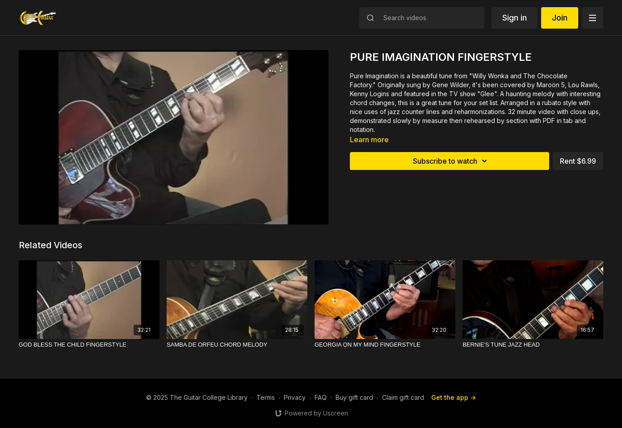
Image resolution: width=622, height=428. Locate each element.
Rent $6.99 (578, 161)
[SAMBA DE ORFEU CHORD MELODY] (237, 344)
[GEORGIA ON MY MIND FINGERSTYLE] (385, 344)
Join (559, 17)
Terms (265, 397)
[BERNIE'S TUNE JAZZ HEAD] (532, 344)
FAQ (321, 397)
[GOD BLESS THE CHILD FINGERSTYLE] (89, 344)
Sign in (514, 17)
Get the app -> (453, 397)
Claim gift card (403, 397)
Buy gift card (354, 397)
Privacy (295, 397)
